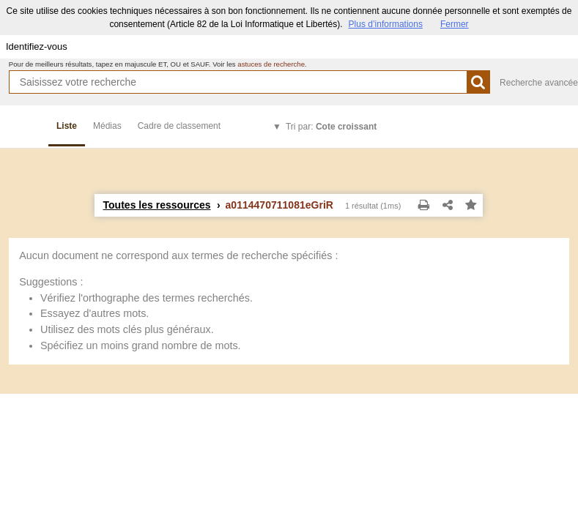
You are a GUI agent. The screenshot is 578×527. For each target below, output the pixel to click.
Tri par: (331, 127)
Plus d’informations (386, 24)
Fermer (454, 24)
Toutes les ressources (156, 205)
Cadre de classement (179, 126)
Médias (107, 126)
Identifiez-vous (36, 46)
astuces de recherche (271, 64)
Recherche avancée (539, 83)
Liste (66, 126)
